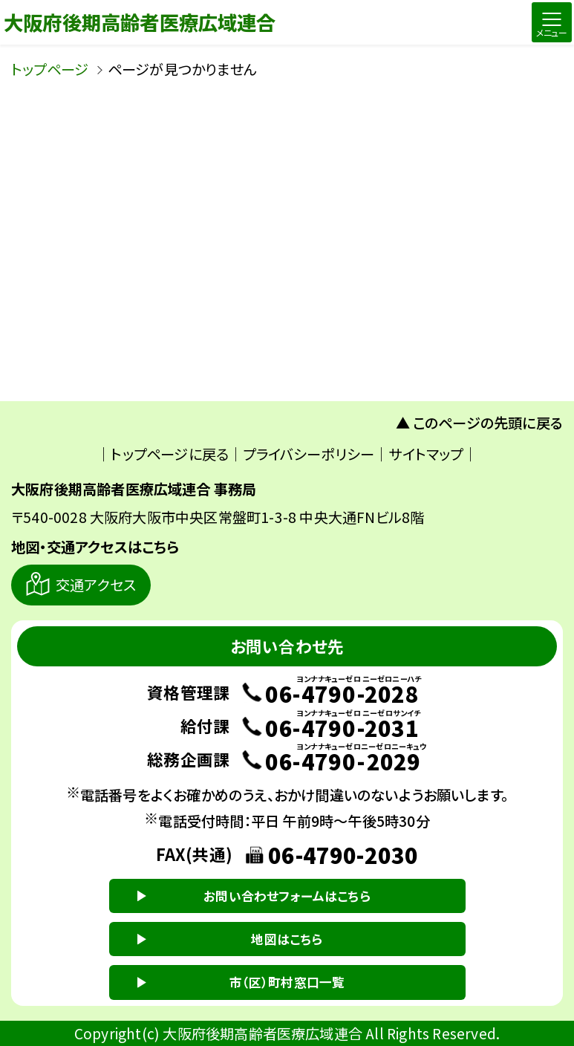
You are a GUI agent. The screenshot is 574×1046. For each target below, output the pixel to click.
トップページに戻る (170, 454)
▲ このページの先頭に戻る (480, 422)
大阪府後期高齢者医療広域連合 (140, 21)
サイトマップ (425, 454)
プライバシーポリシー (308, 454)
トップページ (49, 69)
